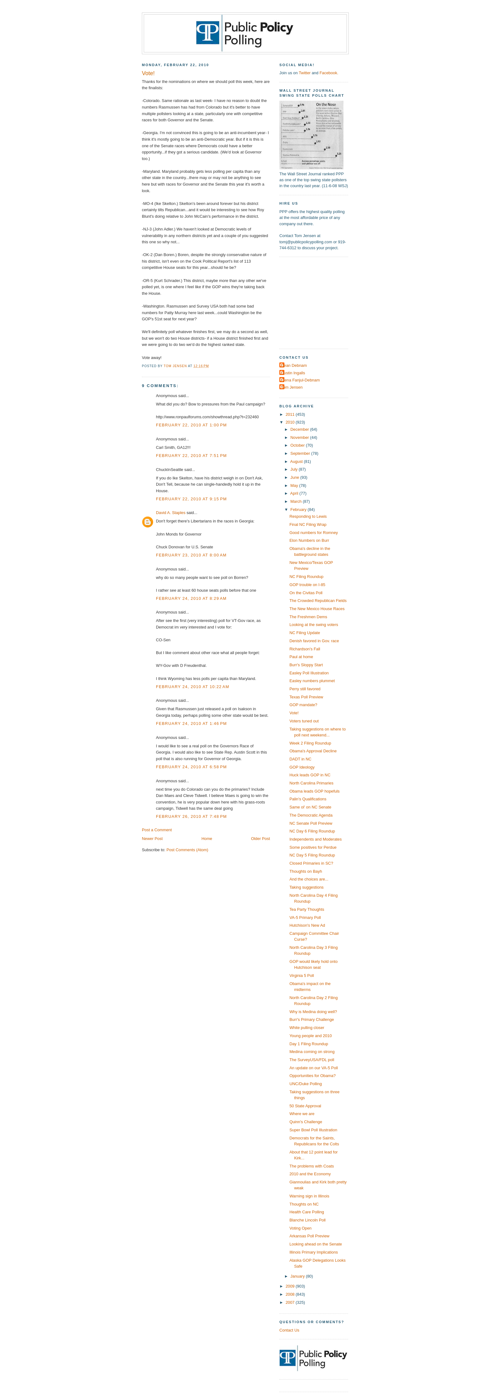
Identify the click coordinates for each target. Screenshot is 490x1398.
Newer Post (152, 838)
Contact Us (289, 1330)
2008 (291, 1294)
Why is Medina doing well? (313, 1011)
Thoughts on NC (304, 1204)
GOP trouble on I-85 (307, 584)
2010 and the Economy (310, 1174)
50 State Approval (305, 1106)
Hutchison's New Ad (307, 925)
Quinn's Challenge (305, 1121)
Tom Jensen (291, 387)
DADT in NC (300, 759)
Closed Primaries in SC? (311, 863)
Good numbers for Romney (313, 532)
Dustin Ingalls (293, 373)
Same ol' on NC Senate (310, 807)
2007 (291, 1302)
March (296, 501)
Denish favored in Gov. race (314, 640)
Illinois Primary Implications (313, 1252)
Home (207, 838)
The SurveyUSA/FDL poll (311, 1059)
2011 (291, 414)
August (297, 461)
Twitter (305, 72)
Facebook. (328, 72)
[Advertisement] (318, 302)
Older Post (260, 838)
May (294, 485)
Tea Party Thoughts (306, 909)
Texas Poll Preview (306, 697)
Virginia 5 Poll (301, 975)
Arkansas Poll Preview (309, 1236)
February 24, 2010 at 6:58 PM (191, 767)
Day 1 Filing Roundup (308, 1043)
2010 (291, 422)
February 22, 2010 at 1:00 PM (191, 425)
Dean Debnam (294, 365)
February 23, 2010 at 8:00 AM (191, 555)
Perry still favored (304, 689)
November (300, 437)
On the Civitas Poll (305, 592)
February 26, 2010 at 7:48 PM (191, 816)
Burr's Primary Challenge (311, 1019)
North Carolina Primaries (311, 783)
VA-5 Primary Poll (305, 917)
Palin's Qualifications (307, 799)
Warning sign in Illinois (309, 1196)
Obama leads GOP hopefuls (314, 791)
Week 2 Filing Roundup (310, 743)
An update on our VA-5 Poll (313, 1067)
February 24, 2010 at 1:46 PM (191, 723)
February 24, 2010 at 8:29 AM (191, 598)
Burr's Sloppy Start (306, 665)
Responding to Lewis (308, 516)
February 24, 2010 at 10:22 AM (192, 686)
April (294, 493)
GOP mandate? (303, 704)
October (298, 445)
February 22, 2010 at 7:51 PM (191, 455)
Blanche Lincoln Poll (307, 1220)
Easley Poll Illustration (309, 673)
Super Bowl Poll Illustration (313, 1130)
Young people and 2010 (310, 1035)
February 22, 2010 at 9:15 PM (191, 499)
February (299, 509)
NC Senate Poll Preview (310, 823)
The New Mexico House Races (317, 608)
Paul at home (301, 656)
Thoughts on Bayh (305, 871)
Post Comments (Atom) (187, 849)
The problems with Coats (311, 1166)
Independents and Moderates (315, 839)
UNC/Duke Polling (305, 1083)
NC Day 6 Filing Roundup (312, 831)
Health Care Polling (306, 1212)
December (300, 429)
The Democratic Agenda (310, 815)
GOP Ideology (302, 767)
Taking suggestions (306, 887)
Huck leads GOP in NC (309, 775)
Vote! (293, 713)
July (294, 469)
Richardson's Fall (304, 649)
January (298, 1276)
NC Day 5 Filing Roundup (312, 855)
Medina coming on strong (311, 1051)
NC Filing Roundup (306, 576)
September (300, 453)
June (295, 477)
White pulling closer (306, 1027)
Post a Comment (157, 830)
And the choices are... (308, 879)
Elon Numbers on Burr (309, 540)
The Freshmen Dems (308, 616)
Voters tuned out (304, 721)
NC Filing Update (304, 632)
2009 (291, 1286)
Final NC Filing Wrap (307, 524)
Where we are (301, 1113)
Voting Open (300, 1228)
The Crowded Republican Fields (318, 600)
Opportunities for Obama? (312, 1075)
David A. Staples (170, 512)
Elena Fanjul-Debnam (300, 380)
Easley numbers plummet (312, 680)
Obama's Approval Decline (313, 751)
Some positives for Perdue (313, 847)
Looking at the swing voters (313, 624)
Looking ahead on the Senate (315, 1244)
